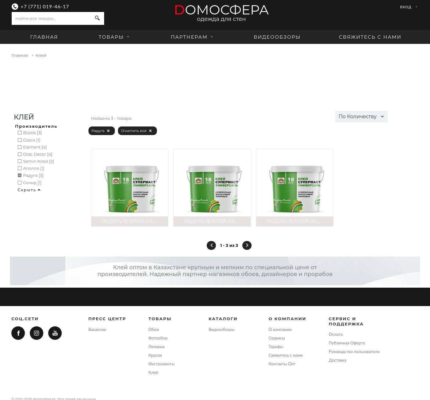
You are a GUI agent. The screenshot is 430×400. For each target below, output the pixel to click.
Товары (115, 37)
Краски (155, 355)
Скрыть (29, 190)
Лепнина (156, 346)
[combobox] (51, 18)
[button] (361, 116)
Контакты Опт (282, 363)
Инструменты (161, 363)
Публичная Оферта (347, 342)
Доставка (337, 360)
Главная (44, 37)
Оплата (336, 334)
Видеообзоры (277, 37)
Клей (153, 372)
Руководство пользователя (354, 351)
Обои (153, 329)
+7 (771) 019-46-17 (45, 6)
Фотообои (157, 338)
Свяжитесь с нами (370, 37)
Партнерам (193, 37)
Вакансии (97, 329)
